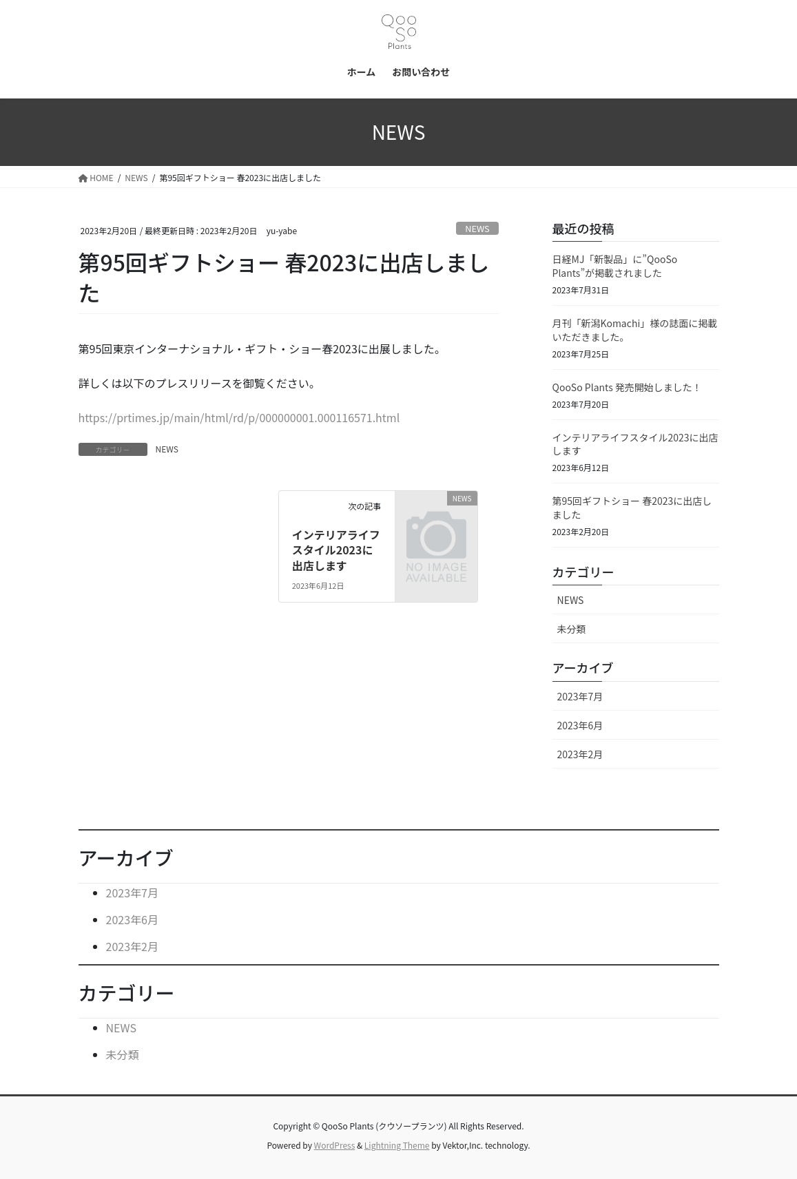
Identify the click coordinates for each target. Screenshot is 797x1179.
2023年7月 (580, 696)
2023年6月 (580, 725)
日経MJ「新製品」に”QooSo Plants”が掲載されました (615, 266)
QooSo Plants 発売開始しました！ (627, 387)
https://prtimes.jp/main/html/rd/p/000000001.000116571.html (239, 417)
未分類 (571, 629)
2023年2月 (580, 754)
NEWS (477, 228)
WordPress (334, 1145)
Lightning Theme (397, 1145)
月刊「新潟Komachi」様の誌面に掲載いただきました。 (635, 330)
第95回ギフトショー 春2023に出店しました (632, 507)
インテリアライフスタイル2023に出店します (336, 550)
